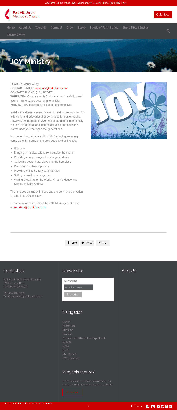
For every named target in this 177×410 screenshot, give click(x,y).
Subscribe (70, 281)
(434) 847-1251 (16, 293)
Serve (66, 350)
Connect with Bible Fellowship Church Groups (84, 340)
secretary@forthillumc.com (51, 88)
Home (66, 321)
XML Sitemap (70, 354)
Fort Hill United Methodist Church (33, 403)
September (69, 325)
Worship (67, 334)
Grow (66, 346)
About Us (68, 330)
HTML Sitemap (71, 358)
